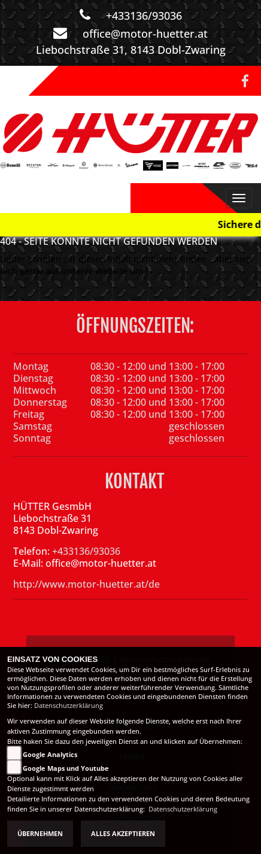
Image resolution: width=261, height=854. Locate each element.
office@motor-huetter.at (145, 33)
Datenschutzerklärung (68, 705)
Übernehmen (40, 833)
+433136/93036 (144, 15)
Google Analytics (50, 754)
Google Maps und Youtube (66, 768)
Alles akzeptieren (123, 833)
